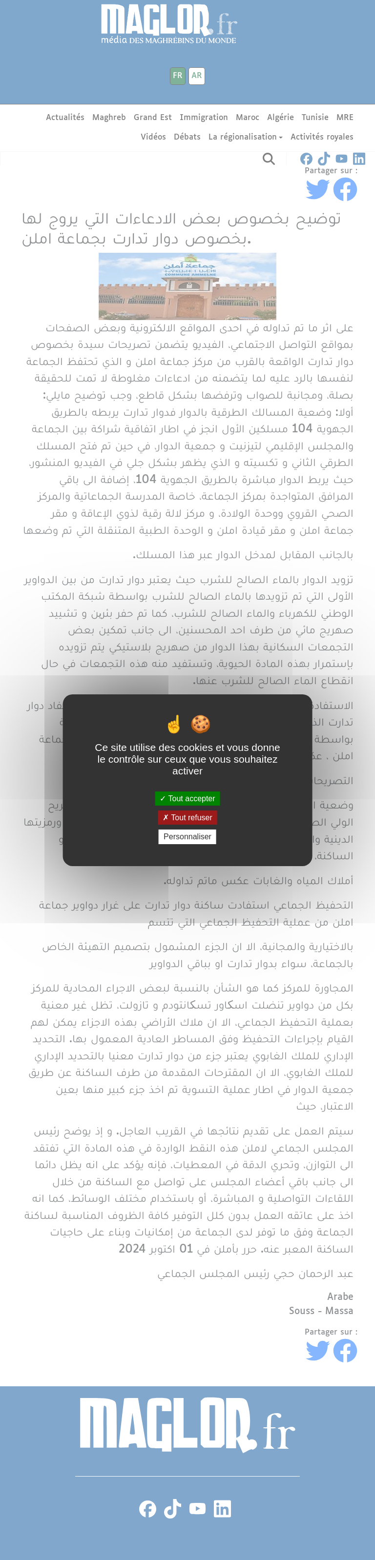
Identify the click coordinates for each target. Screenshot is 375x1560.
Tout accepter (187, 798)
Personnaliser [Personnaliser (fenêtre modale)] (187, 836)
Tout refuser (187, 817)
